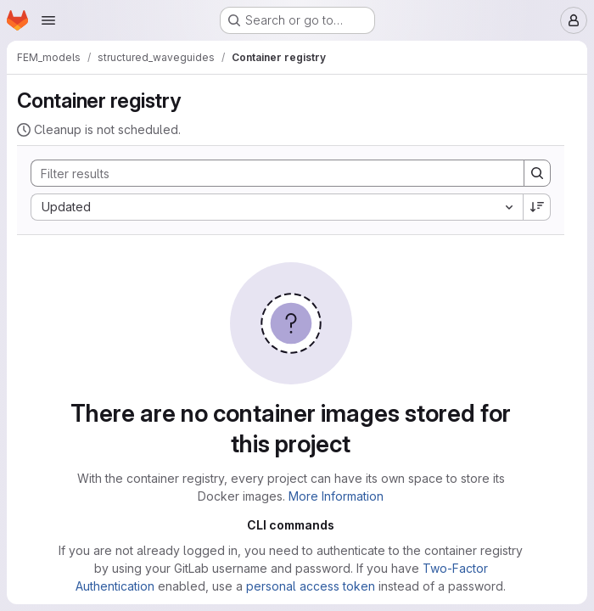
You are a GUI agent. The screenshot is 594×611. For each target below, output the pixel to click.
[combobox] (277, 207)
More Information (336, 496)
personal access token (310, 586)
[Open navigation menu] (48, 20)
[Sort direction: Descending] (537, 207)
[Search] (269, 173)
